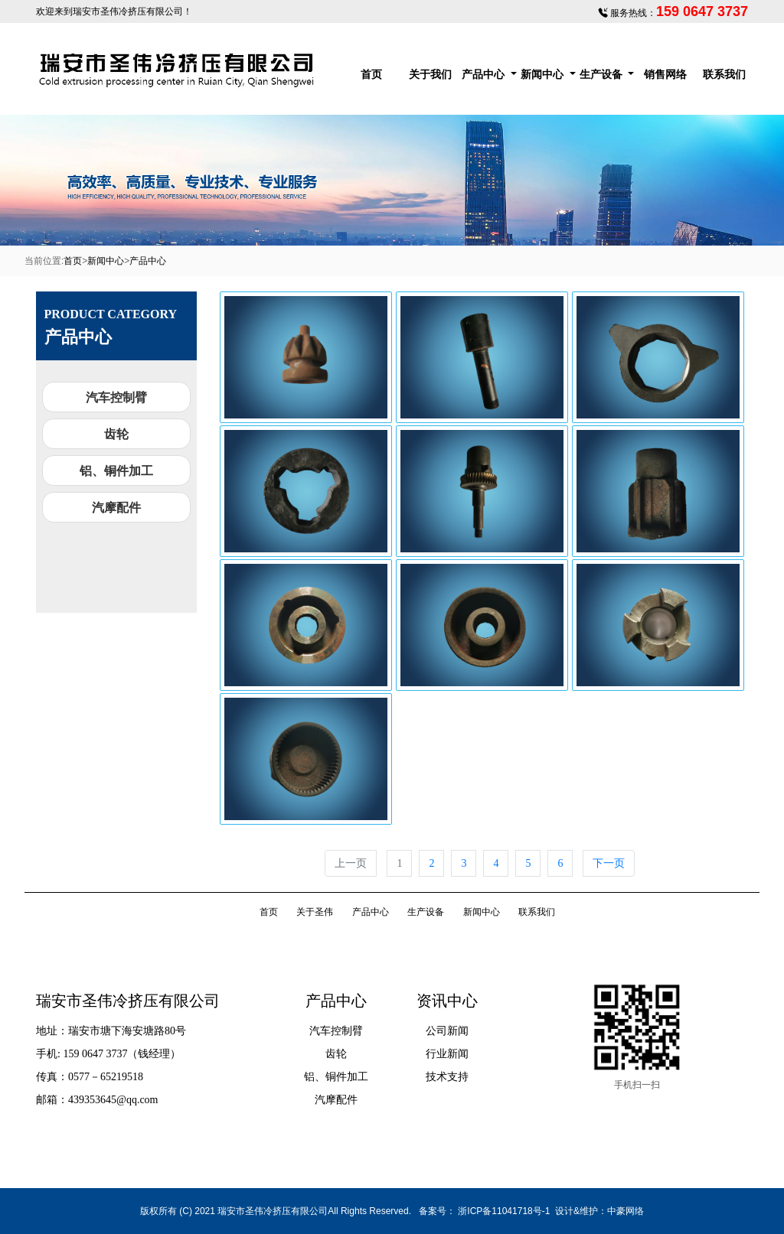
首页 (371, 74)
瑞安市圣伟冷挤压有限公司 (128, 11)
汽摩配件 (116, 507)
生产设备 (603, 74)
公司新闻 (447, 1031)
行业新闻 (447, 1054)
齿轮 (116, 434)
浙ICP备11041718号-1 (504, 1211)
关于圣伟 (314, 912)
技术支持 (447, 1077)
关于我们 (430, 74)
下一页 (609, 863)
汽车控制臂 (116, 397)
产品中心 (485, 74)
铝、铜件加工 (116, 470)
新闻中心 (544, 74)
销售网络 (665, 74)
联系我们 (724, 74)
